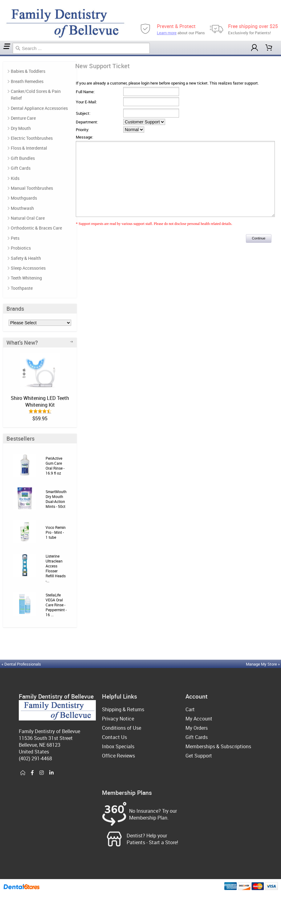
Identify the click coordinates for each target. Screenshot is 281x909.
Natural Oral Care (28, 218)
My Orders (196, 727)
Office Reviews (118, 755)
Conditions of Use (121, 727)
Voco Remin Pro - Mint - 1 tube (56, 532)
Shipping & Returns (123, 709)
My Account (198, 718)
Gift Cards (21, 168)
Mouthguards (24, 198)
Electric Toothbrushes (32, 138)
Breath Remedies (27, 81)
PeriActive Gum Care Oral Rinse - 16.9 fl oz (55, 465)
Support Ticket (3, 55)
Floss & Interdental (29, 148)
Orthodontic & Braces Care (36, 228)
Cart (190, 709)
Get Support (198, 755)
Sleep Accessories (28, 268)
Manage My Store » (263, 664)
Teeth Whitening (26, 278)
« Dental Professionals (21, 664)
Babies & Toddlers (28, 71)
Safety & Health (26, 258)
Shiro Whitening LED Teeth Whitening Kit (40, 401)
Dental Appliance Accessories (39, 108)
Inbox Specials (118, 746)
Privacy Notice (118, 718)
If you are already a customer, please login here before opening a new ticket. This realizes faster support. (167, 83)
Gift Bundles (23, 158)
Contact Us (114, 737)
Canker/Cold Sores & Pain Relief (36, 94)
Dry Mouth (21, 128)
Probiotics (21, 248)
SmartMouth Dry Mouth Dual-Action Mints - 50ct (56, 499)
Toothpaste (22, 288)
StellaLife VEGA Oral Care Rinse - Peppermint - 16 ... (56, 604)
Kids (15, 178)
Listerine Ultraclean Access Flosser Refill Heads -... (56, 568)
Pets (15, 238)
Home (1, 55)
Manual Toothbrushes (32, 188)
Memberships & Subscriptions (218, 746)
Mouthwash (22, 208)
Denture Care (23, 118)
